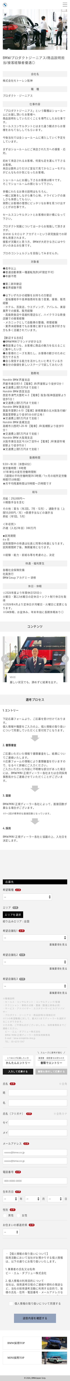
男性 (11, 1215)
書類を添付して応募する (51, 1071)
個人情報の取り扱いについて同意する (38, 1303)
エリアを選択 (13, 914)
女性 (24, 1215)
